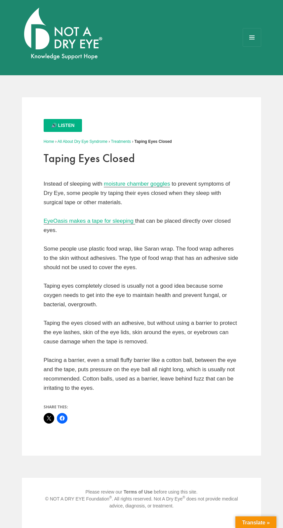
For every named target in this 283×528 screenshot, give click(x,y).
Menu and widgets (252, 46)
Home (49, 141)
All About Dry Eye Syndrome (82, 141)
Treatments (121, 141)
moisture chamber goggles (137, 184)
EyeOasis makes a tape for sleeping (89, 221)
